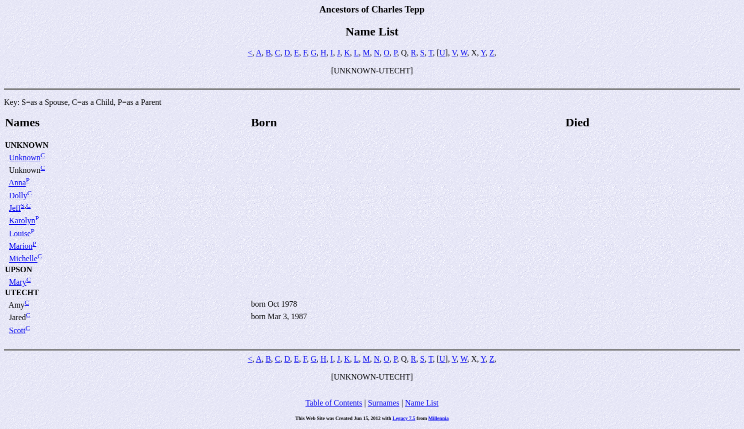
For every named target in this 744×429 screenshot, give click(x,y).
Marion (20, 246)
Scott (17, 330)
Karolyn (22, 221)
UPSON (18, 269)
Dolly (18, 195)
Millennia (438, 418)
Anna (17, 183)
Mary (17, 282)
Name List (421, 403)
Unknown (24, 157)
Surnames (384, 403)
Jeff (15, 208)
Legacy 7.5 (404, 418)
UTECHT (22, 292)
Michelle (23, 259)
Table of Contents (334, 403)
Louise (20, 233)
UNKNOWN (26, 145)
